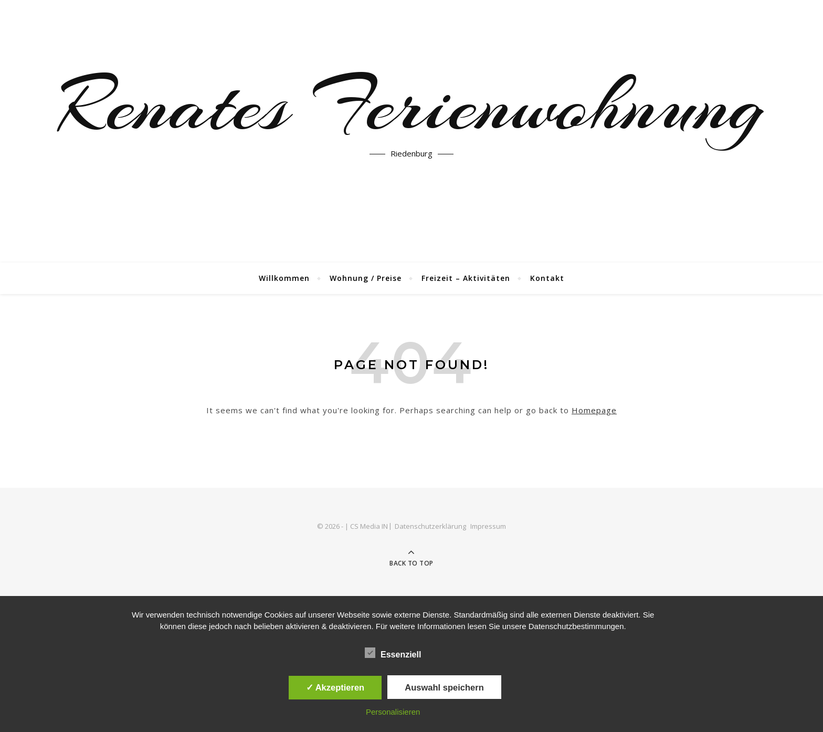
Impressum (488, 526)
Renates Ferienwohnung (411, 105)
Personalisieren (393, 711)
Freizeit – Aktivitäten (465, 278)
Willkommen (284, 278)
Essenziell (393, 652)
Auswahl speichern (444, 687)
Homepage (594, 410)
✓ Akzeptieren (335, 687)
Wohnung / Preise (366, 278)
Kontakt (547, 278)
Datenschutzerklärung (430, 526)
